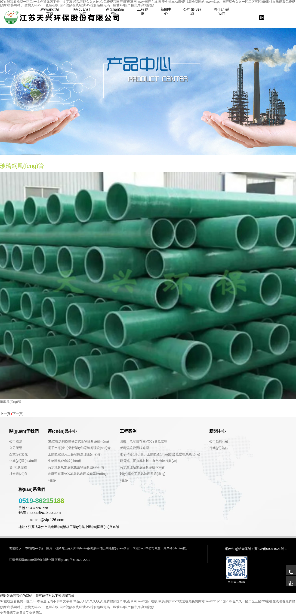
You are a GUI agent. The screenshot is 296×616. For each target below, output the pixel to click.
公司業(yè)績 (192, 11)
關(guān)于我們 (83, 11)
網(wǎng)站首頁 (49, 11)
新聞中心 (166, 11)
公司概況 (15, 441)
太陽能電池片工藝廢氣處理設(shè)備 (74, 454)
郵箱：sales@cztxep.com (39, 513)
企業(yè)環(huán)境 (23, 461)
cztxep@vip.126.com (41, 520)
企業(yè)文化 (18, 454)
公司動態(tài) (218, 441)
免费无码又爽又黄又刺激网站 (21, 613)
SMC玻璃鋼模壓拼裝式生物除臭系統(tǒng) (78, 441)
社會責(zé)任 (18, 474)
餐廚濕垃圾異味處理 (134, 448)
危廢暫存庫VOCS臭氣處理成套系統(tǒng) (78, 474)
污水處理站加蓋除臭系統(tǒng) (142, 467)
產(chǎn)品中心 (115, 11)
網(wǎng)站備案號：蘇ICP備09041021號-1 (256, 549)
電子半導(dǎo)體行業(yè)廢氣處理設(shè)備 (79, 448)
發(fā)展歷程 (18, 467)
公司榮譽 (15, 448)
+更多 (52, 480)
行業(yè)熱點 (218, 448)
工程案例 (142, 11)
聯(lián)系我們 (222, 11)
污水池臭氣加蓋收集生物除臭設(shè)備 (76, 467)
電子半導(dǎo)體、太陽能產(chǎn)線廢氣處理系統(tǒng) (160, 454)
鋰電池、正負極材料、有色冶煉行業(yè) (148, 461)
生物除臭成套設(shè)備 (64, 461)
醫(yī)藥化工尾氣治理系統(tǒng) (142, 474)
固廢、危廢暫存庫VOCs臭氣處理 (143, 441)
